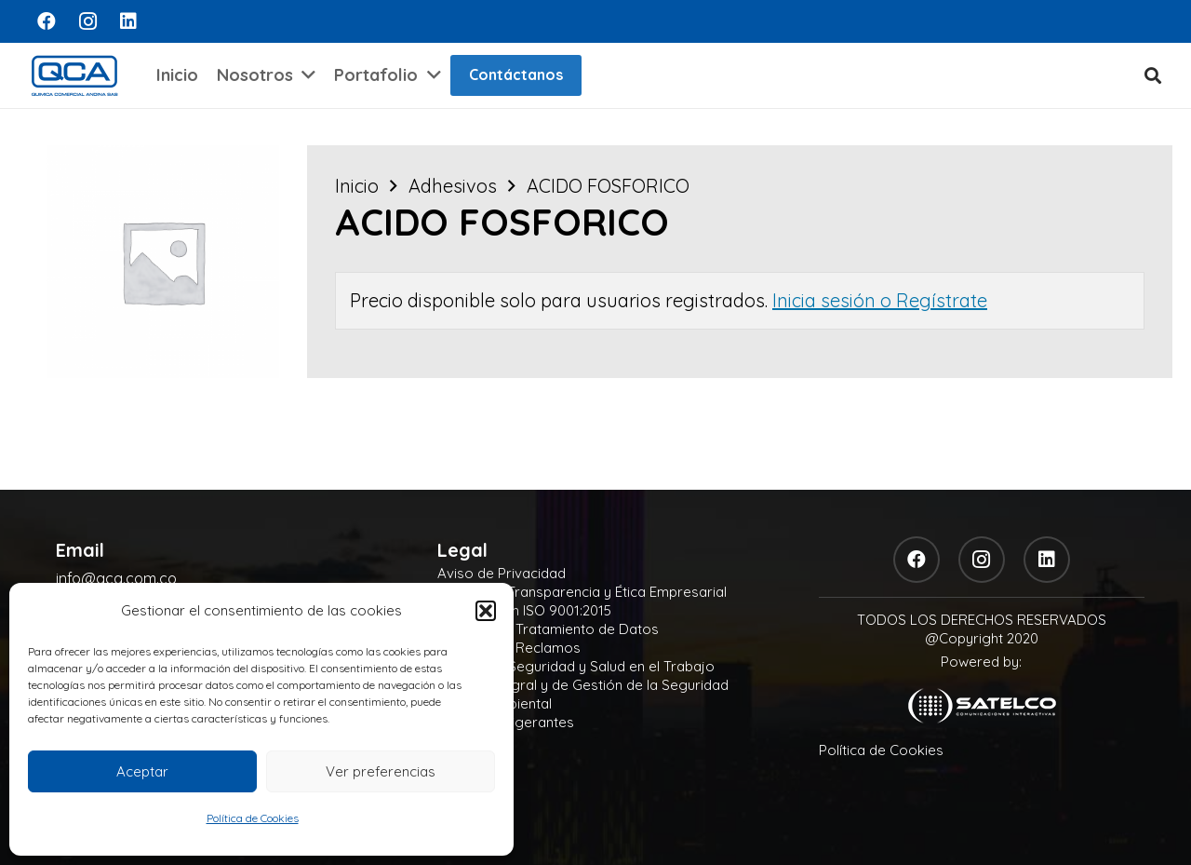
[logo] (74, 75)
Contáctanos (516, 74)
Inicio (357, 185)
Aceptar (142, 771)
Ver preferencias (380, 771)
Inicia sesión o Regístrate (879, 300)
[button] (485, 610)
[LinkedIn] (128, 21)
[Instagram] (87, 21)
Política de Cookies (253, 818)
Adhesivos (452, 185)
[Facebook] (46, 21)
